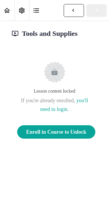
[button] (7, 10)
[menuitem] (22, 10)
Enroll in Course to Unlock (56, 132)
